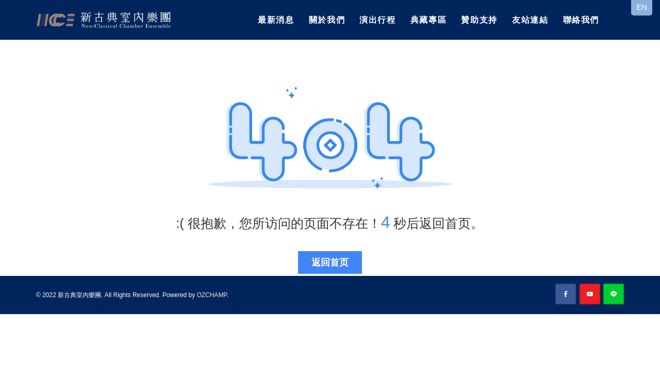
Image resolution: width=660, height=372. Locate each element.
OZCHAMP (212, 295)
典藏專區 (428, 20)
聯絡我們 (581, 20)
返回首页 (330, 262)
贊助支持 (479, 20)
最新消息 (276, 20)
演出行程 (377, 20)
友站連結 (530, 20)
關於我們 (327, 20)
